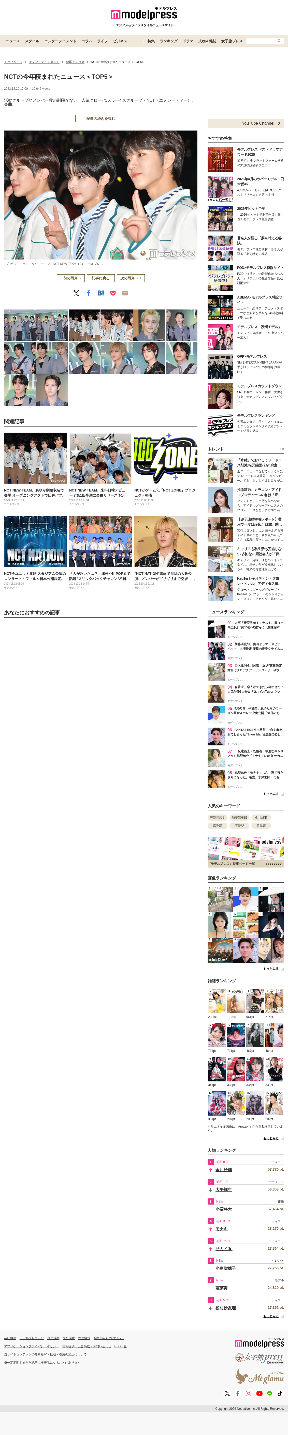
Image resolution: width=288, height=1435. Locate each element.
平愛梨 (239, 826)
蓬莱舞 (221, 1288)
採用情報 (84, 1338)
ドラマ (188, 41)
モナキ (221, 1229)
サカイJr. (224, 1249)
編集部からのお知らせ (109, 1338)
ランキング (169, 41)
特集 (151, 41)
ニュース (13, 41)
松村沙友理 (225, 1308)
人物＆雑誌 (207, 41)
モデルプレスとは (32, 1338)
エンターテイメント (60, 41)
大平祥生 (223, 1189)
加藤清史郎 (239, 817)
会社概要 (10, 1338)
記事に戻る (101, 278)
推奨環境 (69, 1338)
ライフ (102, 41)
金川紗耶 (261, 817)
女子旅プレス (232, 41)
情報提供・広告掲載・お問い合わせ (86, 1346)
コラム (86, 41)
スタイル (32, 41)
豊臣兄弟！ (217, 817)
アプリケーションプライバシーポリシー (31, 1346)
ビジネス (120, 41)
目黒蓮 (261, 826)
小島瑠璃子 (225, 1268)
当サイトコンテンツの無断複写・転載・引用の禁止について (45, 1354)
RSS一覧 (120, 1346)
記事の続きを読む (101, 119)
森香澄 (217, 826)
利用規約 (53, 1338)
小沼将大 (223, 1209)
